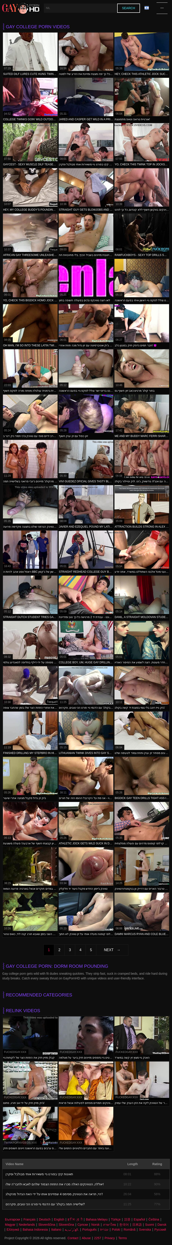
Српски (82, 1224)
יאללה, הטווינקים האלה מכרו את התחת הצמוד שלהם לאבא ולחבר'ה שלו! (55, 1184)
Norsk (95, 1224)
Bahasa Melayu (97, 1219)
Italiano (56, 1229)
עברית (104, 1229)
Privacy (110, 1238)
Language (146, 8)
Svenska (145, 1229)
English (59, 1219)
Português (89, 1229)
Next (109, 950)
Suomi (149, 1224)
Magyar (10, 1224)
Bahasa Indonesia (35, 1229)
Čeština (153, 1219)
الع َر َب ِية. (72, 1229)
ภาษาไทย (109, 1224)
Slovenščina (46, 1224)
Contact (73, 1238)
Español (139, 1219)
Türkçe (115, 1219)
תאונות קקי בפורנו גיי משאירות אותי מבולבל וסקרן (39, 1174)
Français (30, 1219)
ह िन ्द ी (75, 1219)
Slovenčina (66, 1224)
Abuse (86, 1238)
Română (129, 1229)
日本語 (137, 1224)
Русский (160, 1229)
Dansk (161, 1224)
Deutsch (44, 1219)
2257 (97, 1238)
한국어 (124, 1224)
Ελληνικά (13, 1229)
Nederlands (27, 1224)
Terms (122, 1238)
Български (12, 1219)
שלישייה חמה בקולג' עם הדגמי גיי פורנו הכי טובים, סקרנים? (45, 1204)
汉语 (127, 1219)
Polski (116, 1229)
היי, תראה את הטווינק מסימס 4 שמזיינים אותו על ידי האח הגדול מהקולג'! (54, 1194)
